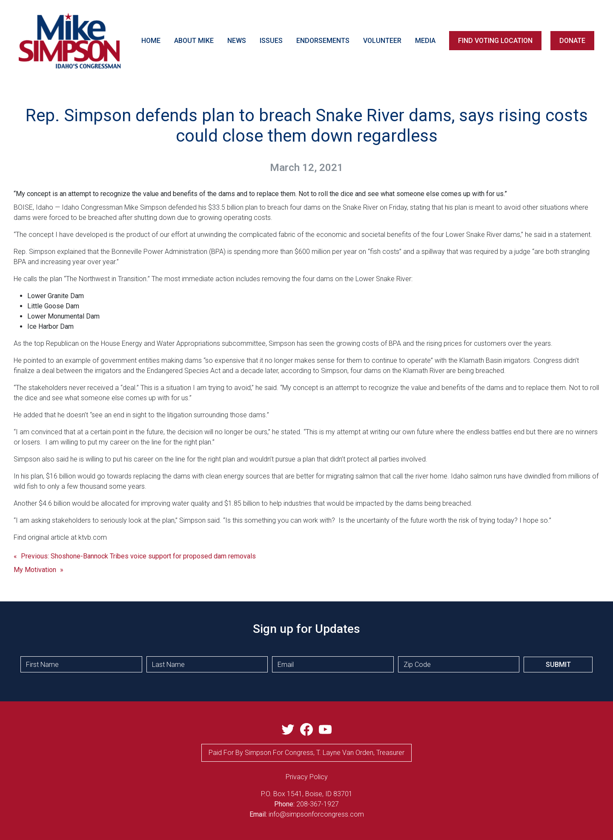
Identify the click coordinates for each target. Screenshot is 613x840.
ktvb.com (92, 537)
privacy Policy (307, 777)
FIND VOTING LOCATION (495, 41)
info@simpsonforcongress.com (316, 814)
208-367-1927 (317, 804)
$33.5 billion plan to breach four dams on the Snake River (293, 207)
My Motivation (35, 570)
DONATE (572, 41)
